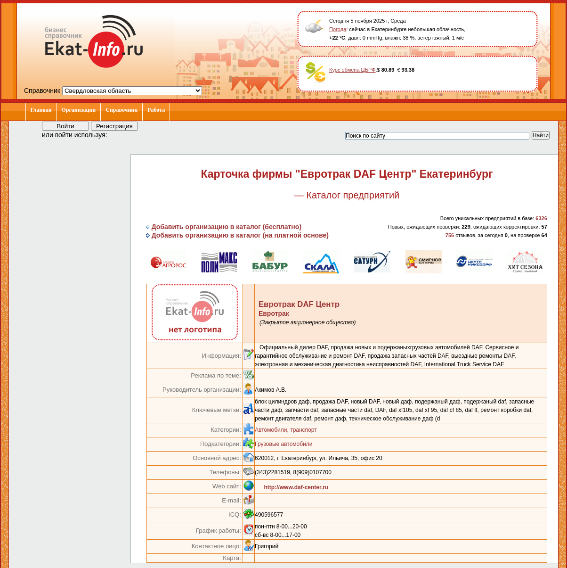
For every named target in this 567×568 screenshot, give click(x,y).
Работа (156, 110)
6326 (541, 218)
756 (450, 235)
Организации (78, 110)
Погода (337, 29)
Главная (41, 110)
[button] (123, 134)
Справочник (121, 110)
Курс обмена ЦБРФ (352, 70)
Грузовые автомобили (283, 444)
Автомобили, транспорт (286, 430)
